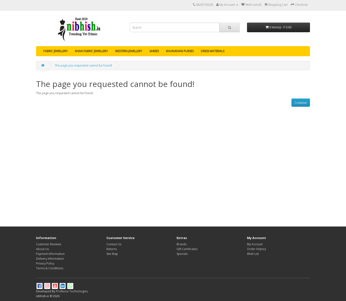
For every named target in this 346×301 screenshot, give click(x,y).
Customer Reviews (48, 244)
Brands (181, 244)
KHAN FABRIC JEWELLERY (91, 51)
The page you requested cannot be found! (83, 65)
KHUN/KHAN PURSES (180, 51)
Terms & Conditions (49, 268)
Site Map (112, 254)
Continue (301, 103)
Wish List (253, 254)
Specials (182, 254)
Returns (111, 249)
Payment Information (50, 254)
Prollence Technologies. (72, 291)
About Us (42, 249)
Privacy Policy (45, 263)
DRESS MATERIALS (212, 51)
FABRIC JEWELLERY (55, 51)
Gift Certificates (187, 249)
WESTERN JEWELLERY (128, 51)
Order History (256, 249)
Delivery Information (50, 259)
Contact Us (113, 244)
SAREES (154, 51)
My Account (255, 244)
